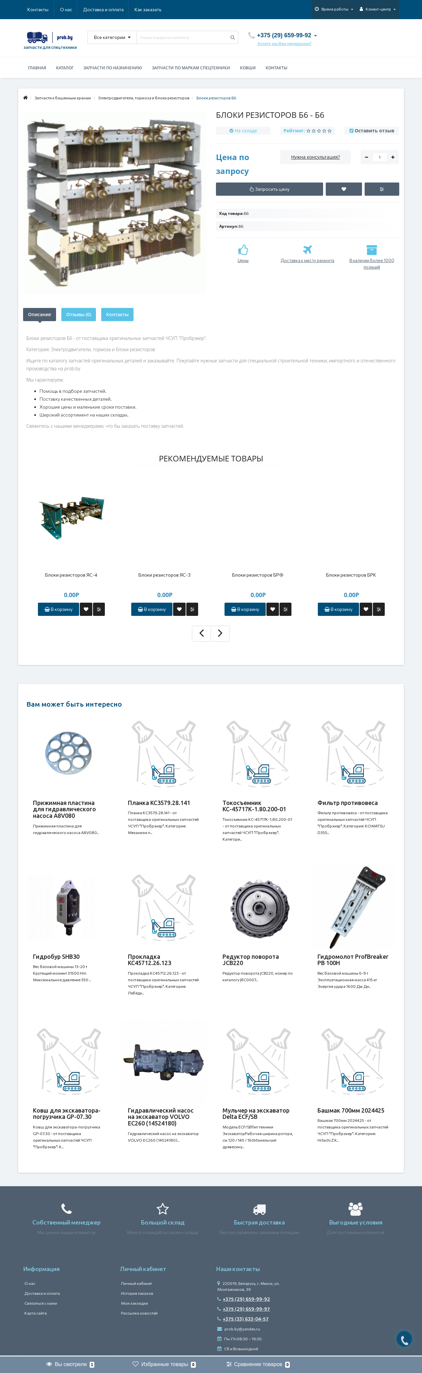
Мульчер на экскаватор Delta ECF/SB (256, 1114)
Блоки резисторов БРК (351, 575)
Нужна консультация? (315, 157)
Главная (37, 68)
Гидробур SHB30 (56, 957)
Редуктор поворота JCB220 (251, 960)
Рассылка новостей (139, 1314)
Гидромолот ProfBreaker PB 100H (352, 960)
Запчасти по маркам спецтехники (191, 68)
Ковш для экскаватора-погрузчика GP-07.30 (67, 1114)
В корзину (59, 609)
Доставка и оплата (71, 9)
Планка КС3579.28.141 (159, 802)
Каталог (65, 68)
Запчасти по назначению (112, 68)
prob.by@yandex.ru (238, 1330)
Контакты (152, 9)
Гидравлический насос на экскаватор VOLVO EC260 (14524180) (161, 1118)
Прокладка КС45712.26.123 (149, 960)
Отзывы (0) (78, 314)
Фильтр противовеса (347, 802)
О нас (33, 9)
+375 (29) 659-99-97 (243, 1310)
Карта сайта (35, 1314)
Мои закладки (134, 1304)
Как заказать (116, 9)
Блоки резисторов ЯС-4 (71, 575)
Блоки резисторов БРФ (258, 575)
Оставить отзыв (374, 130)
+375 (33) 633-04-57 (243, 1320)
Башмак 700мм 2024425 (350, 1111)
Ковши (248, 68)
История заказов (137, 1294)
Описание (39, 314)
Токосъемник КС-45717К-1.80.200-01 (254, 806)
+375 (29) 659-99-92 (243, 1300)
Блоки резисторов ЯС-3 (164, 575)
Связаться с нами (40, 1304)
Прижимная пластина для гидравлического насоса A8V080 (64, 809)
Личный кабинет (136, 1284)
